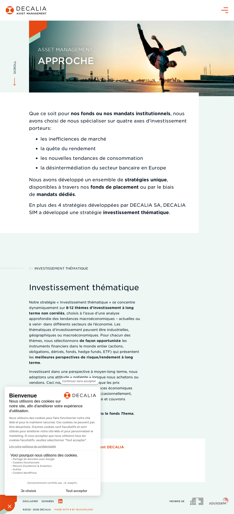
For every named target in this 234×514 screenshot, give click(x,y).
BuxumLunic (84, 509)
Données (48, 501)
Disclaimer (30, 501)
